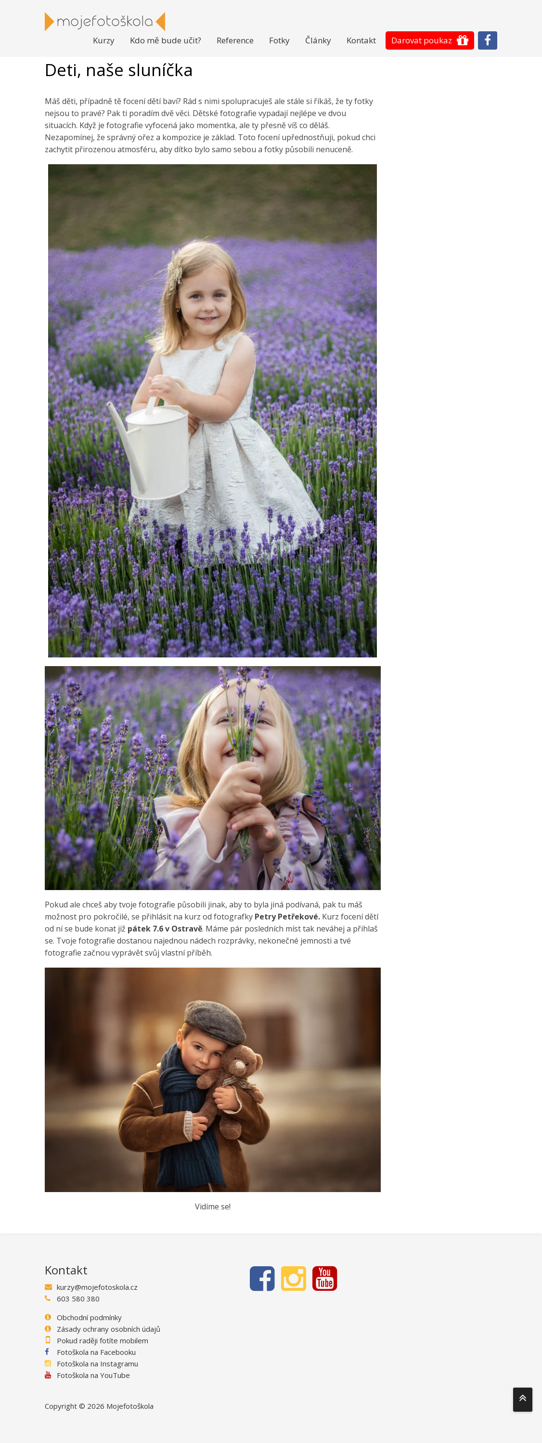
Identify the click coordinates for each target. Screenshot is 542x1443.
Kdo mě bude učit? (165, 40)
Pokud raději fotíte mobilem (102, 1340)
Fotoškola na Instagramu (97, 1363)
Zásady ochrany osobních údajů (108, 1329)
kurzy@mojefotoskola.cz (97, 1287)
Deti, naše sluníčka (119, 70)
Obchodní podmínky (89, 1317)
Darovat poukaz (421, 40)
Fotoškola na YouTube (93, 1375)
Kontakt (361, 40)
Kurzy (104, 40)
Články (318, 40)
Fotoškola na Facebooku (96, 1352)
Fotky (279, 40)
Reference (235, 40)
